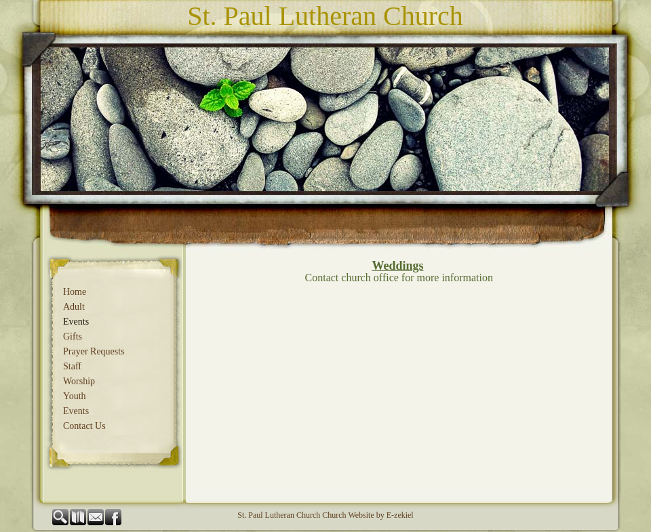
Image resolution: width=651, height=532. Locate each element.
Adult (74, 307)
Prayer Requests (94, 351)
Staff (72, 366)
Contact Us (84, 426)
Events (76, 321)
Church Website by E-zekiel (367, 515)
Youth (74, 396)
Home (74, 292)
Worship (79, 381)
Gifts (72, 336)
